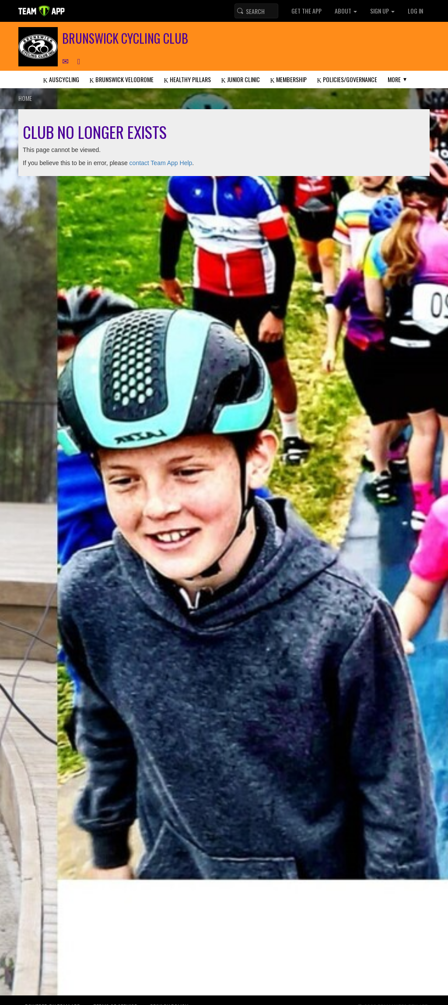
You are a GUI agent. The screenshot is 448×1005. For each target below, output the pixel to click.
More (394, 79)
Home (25, 98)
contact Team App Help (161, 162)
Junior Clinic (240, 79)
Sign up (382, 10)
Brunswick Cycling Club (125, 38)
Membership (288, 79)
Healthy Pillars (187, 79)
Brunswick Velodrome (121, 79)
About (346, 10)
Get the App (306, 10)
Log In (415, 10)
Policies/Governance (347, 79)
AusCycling (61, 79)
